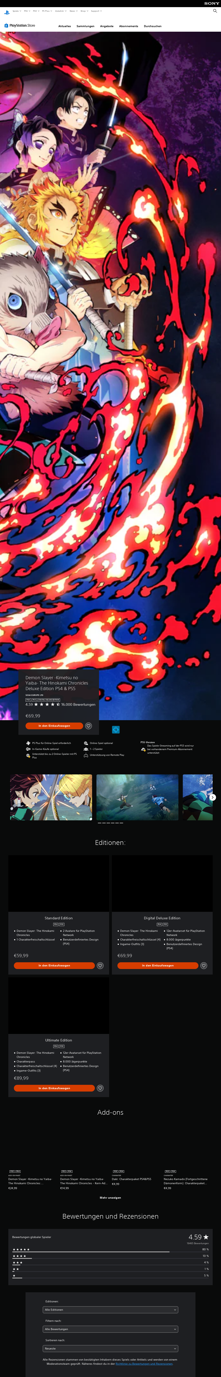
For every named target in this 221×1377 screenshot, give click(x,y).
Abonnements (128, 22)
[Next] (212, 793)
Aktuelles (64, 22)
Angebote (106, 22)
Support (95, 11)
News (72, 11)
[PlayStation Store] (20, 21)
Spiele (15, 11)
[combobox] (110, 1306)
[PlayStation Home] (7, 11)
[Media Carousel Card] (51, 794)
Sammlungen (85, 22)
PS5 (26, 11)
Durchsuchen (153, 22)
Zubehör (59, 11)
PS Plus (46, 11)
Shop (83, 11)
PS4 (35, 11)
